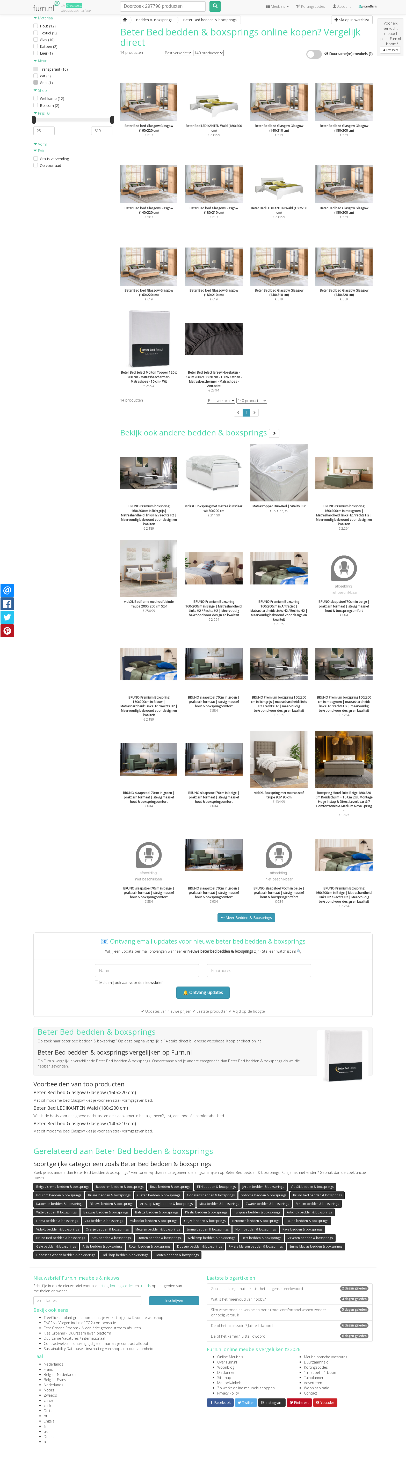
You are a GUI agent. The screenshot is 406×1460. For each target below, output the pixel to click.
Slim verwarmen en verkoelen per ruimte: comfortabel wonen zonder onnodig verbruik (289, 1312)
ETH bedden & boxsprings (216, 1186)
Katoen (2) (48, 46)
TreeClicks (52, 1317)
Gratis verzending (54, 158)
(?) (371, 53)
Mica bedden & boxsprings (219, 1204)
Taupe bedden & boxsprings (307, 1221)
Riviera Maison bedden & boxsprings (256, 1246)
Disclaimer (226, 1372)
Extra (40, 150)
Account (342, 6)
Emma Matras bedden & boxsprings (315, 1246)
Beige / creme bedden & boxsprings (62, 1186)
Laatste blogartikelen (231, 1278)
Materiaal (43, 18)
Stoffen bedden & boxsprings (159, 1238)
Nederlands (53, 1364)
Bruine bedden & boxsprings (109, 1195)
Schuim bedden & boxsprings (317, 1204)
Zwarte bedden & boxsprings (267, 1204)
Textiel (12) (49, 33)
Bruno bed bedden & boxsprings (317, 1195)
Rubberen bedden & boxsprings (119, 1186)
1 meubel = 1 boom (320, 1372)
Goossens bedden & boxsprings (211, 1195)
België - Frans (55, 1379)
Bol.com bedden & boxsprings (58, 1195)
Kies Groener (54, 1333)
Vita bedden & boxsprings (104, 1221)
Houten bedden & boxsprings (177, 1255)
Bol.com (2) (49, 105)
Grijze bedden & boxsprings (205, 1221)
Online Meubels (230, 1356)
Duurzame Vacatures (61, 1338)
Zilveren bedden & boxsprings (310, 1238)
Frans (48, 1369)
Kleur (39, 60)
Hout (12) (48, 26)
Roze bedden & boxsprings (170, 1186)
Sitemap (224, 1377)
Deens (49, 1436)
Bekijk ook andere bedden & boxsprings (199, 432)
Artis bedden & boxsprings (102, 1246)
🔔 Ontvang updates (203, 992)
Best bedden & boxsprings (261, 1238)
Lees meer (390, 50)
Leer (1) (46, 53)
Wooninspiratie (316, 1387)
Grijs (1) (46, 82)
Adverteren (313, 1382)
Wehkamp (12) (52, 98)
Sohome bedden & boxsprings (263, 1195)
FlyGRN (49, 1322)
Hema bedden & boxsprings (57, 1221)
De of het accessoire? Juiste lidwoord (289, 1325)
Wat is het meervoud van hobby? (289, 1299)
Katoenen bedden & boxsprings (59, 1204)
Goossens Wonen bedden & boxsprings (65, 1255)
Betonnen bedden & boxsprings (255, 1221)
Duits (48, 1410)
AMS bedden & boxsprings (111, 1238)
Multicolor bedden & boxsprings (153, 1221)
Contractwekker (57, 1343)
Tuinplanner (313, 1377)
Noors (49, 1390)
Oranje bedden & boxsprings (107, 1229)
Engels (49, 1421)
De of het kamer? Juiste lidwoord (289, 1336)
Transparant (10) (54, 69)
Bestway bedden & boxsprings (105, 1212)
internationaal (93, 1338)
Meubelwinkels (229, 1382)
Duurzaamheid (316, 1362)
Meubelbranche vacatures (325, 1356)
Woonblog (225, 1367)
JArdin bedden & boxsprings (263, 1186)
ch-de (48, 1400)
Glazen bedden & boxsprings (158, 1195)
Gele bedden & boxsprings (56, 1246)
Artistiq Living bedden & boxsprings (166, 1204)
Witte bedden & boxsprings (56, 1212)
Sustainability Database (63, 1348)
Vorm (40, 144)
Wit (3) (45, 75)
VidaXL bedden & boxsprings (312, 1186)
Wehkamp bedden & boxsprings (211, 1238)
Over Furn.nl (227, 1362)
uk (46, 1431)
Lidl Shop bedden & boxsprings (125, 1255)
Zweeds (50, 1395)
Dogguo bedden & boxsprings (199, 1246)
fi (45, 1426)
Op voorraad (50, 165)
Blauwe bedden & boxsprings (111, 1204)
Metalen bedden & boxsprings (157, 1229)
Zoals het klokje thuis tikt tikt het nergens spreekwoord (289, 1288)
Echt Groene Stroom (61, 1327)
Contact (310, 1393)
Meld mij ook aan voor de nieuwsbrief (129, 982)
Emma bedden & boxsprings (208, 1229)
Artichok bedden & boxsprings (309, 1212)
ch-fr (47, 1405)
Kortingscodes (316, 1367)
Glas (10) (47, 39)
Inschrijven (174, 1300)
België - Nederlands (60, 1374)
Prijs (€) (41, 113)
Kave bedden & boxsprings (302, 1229)
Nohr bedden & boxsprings (255, 1229)
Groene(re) (74, 5)
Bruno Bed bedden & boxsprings (60, 1238)
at (45, 1441)
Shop (40, 90)
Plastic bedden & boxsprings (206, 1212)
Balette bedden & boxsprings (156, 1212)
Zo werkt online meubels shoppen (246, 1387)
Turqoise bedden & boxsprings (257, 1212)
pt (45, 1415)
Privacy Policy (228, 1393)
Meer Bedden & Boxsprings (246, 917)
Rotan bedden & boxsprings (149, 1246)
